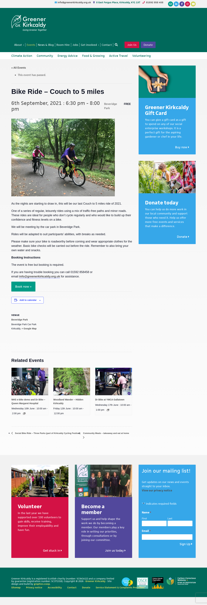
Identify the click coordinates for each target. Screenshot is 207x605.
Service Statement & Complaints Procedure (120, 595)
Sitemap (16, 595)
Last (170, 526)
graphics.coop (42, 591)
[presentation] (29, 389)
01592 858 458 (154, 2)
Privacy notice (34, 595)
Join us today (115, 558)
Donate (23, 52)
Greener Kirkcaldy (29, 21)
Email (146, 539)
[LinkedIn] (176, 3)
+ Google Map (29, 336)
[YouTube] (193, 3)
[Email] (170, 3)
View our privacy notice (157, 498)
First (144, 526)
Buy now (182, 155)
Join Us (142, 45)
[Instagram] (187, 3)
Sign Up (185, 552)
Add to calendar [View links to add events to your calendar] (28, 307)
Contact (71, 595)
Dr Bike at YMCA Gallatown (109, 407)
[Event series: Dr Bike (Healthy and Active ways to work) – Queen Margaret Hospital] (24, 421)
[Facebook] (181, 3)
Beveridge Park (19, 327)
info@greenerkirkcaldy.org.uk (75, 2)
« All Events (18, 75)
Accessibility (55, 595)
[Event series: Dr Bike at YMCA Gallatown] (108, 417)
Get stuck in (52, 558)
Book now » (23, 294)
